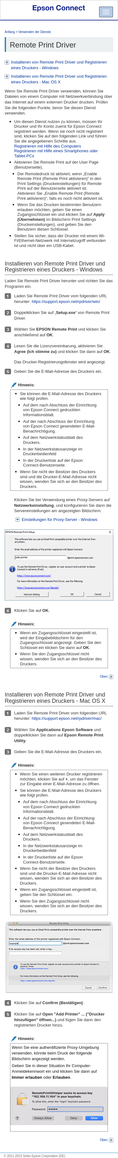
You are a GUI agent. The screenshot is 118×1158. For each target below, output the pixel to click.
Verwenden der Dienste (34, 32)
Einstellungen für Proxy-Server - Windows (60, 519)
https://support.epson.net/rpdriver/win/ (66, 301)
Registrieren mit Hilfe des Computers (47, 146)
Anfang (10, 32)
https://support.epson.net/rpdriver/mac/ (67, 718)
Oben (106, 676)
